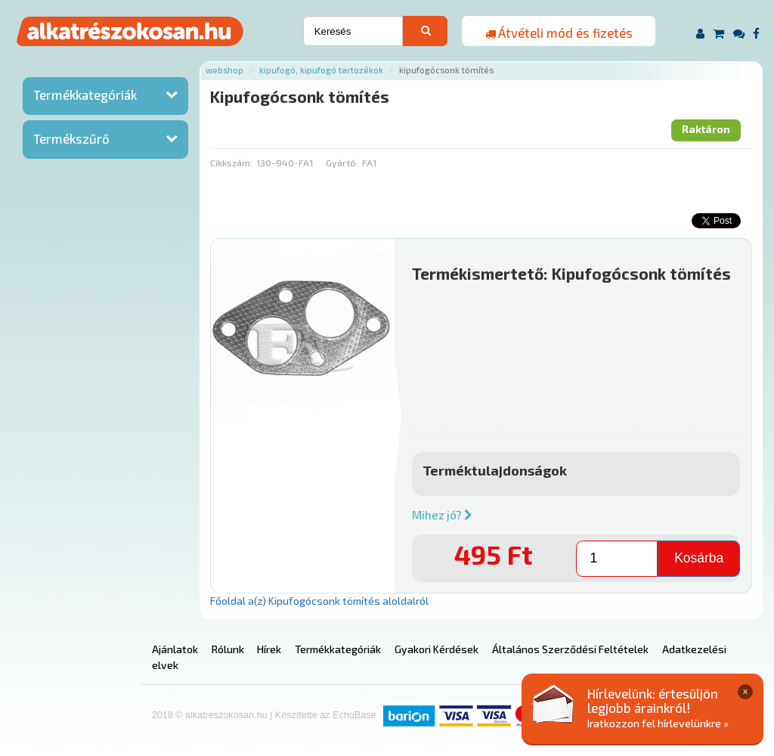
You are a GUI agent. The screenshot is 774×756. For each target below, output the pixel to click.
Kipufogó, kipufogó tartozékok (321, 70)
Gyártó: (342, 162)
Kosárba (698, 557)
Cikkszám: (231, 162)
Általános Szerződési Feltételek (570, 649)
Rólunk (228, 649)
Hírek (269, 649)
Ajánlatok (175, 649)
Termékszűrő (71, 138)
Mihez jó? (442, 515)
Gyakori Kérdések (436, 649)
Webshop (224, 70)
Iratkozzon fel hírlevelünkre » (658, 723)
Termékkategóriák (85, 94)
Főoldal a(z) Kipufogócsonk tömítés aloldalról (319, 600)
